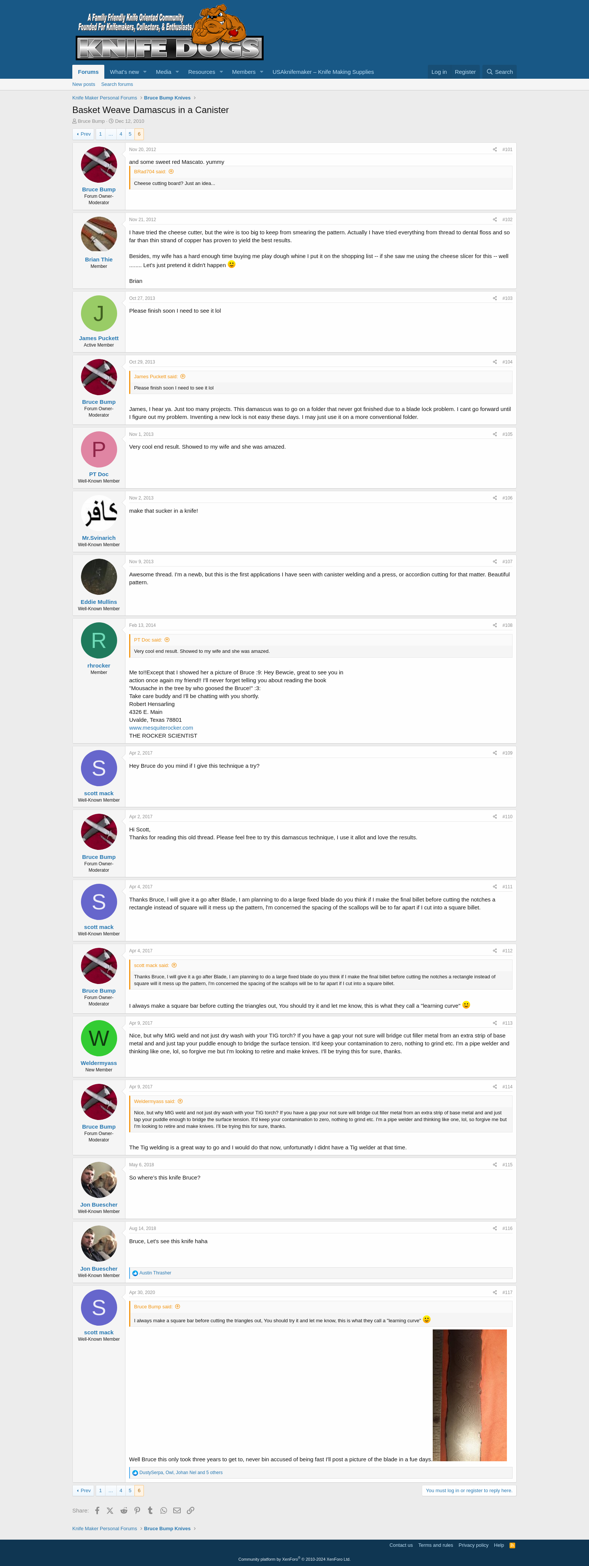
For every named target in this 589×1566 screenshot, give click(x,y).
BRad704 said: (150, 171)
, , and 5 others (181, 1472)
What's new (124, 72)
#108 (507, 625)
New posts (83, 84)
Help (499, 1545)
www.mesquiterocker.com (161, 727)
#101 (507, 149)
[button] (145, 72)
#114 (507, 1086)
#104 (507, 362)
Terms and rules (435, 1545)
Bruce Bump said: (153, 1306)
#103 (507, 298)
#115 (507, 1164)
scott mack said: (151, 965)
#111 (507, 886)
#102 (507, 219)
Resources (201, 72)
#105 (507, 434)
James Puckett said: (156, 376)
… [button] (110, 134)
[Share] (495, 149)
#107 (507, 561)
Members (244, 72)
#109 (507, 753)
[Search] (499, 72)
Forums (88, 72)
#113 (507, 1023)
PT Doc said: (148, 640)
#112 (507, 950)
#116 (507, 1228)
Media (163, 72)
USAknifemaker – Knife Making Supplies (323, 72)
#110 (507, 816)
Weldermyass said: (154, 1101)
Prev (86, 134)
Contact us (401, 1545)
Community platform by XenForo (294, 1559)
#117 (507, 1292)
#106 (507, 498)
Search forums (117, 84)
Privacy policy (473, 1545)
